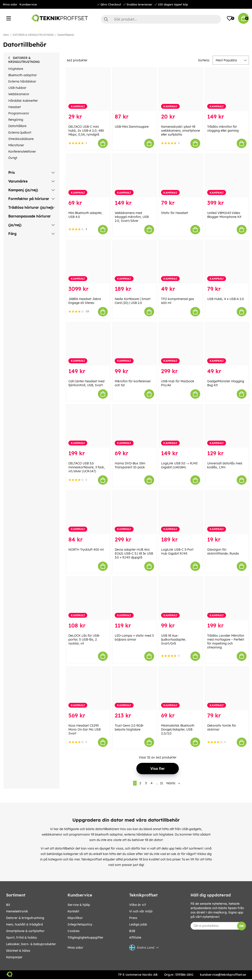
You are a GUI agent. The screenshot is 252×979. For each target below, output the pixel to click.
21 (161, 783)
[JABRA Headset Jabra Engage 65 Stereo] (88, 261)
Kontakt (73, 911)
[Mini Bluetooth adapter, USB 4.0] (88, 175)
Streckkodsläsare (21, 139)
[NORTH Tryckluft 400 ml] (88, 512)
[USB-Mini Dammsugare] (134, 89)
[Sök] (161, 19)
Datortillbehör (65, 34)
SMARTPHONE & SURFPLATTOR (25, 931)
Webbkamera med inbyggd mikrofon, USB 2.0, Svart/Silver (132, 217)
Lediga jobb (138, 924)
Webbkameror (18, 94)
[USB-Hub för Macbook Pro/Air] (181, 343)
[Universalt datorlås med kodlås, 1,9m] (227, 426)
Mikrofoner (16, 145)
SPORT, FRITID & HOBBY (21, 937)
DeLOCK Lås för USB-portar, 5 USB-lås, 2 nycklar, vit (84, 639)
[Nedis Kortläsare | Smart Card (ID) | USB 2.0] (134, 261)
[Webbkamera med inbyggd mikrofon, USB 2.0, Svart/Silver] (134, 175)
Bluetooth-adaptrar (22, 75)
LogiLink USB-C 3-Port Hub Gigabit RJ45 (177, 551)
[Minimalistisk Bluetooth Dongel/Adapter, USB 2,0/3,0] (181, 688)
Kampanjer (14, 957)
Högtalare (15, 69)
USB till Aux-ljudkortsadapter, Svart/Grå (173, 639)
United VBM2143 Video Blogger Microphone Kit (224, 215)
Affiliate (135, 937)
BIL (8, 905)
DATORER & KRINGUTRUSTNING (33, 34)
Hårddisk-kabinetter (23, 101)
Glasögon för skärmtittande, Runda (223, 551)
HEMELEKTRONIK (17, 911)
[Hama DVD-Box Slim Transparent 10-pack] (134, 426)
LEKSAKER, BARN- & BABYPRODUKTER (31, 944)
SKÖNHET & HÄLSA (18, 951)
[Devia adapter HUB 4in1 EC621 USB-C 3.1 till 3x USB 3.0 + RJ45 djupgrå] (134, 512)
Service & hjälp (79, 905)
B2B (132, 931)
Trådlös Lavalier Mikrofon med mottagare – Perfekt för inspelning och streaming (225, 641)
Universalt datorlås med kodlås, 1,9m (224, 465)
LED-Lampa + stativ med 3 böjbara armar (134, 637)
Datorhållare (17, 126)
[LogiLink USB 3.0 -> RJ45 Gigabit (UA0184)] (181, 426)
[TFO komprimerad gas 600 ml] (181, 261)
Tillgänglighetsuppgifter (85, 937)
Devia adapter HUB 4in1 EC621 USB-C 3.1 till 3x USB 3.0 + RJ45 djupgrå (134, 553)
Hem (6, 34)
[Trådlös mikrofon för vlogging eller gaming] (227, 89)
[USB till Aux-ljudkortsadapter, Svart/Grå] (181, 598)
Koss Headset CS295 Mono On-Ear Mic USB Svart (84, 729)
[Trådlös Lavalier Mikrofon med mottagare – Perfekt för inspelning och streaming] (227, 598)
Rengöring (15, 120)
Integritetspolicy (80, 924)
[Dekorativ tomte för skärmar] (227, 688)
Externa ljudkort (19, 132)
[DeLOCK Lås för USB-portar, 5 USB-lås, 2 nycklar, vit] (88, 598)
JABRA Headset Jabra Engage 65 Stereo (84, 301)
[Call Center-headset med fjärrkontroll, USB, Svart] (88, 343)
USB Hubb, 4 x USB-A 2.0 (225, 299)
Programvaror (18, 113)
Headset (14, 107)
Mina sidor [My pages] (75, 948)
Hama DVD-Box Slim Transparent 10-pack (130, 465)
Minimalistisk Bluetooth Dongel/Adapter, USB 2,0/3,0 (177, 729)
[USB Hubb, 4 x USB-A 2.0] (227, 261)
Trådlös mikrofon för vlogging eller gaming (223, 129)
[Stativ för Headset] (181, 175)
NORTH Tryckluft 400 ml (86, 550)
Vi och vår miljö (141, 911)
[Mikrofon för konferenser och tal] (134, 343)
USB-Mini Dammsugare (132, 127)
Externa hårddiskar (22, 81)
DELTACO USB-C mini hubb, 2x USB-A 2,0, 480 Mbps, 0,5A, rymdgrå (86, 130)
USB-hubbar (17, 88)
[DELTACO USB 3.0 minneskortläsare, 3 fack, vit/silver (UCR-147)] (88, 426)
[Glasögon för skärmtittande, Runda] (227, 512)
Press (133, 918)
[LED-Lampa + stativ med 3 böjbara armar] (134, 598)
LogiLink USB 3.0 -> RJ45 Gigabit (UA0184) (179, 465)
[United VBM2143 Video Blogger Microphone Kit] (227, 175)
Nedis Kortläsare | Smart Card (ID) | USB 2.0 (132, 301)
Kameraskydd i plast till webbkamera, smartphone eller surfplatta (180, 130)
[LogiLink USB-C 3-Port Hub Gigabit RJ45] (181, 512)
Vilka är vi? (137, 905)
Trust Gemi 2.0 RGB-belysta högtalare (129, 727)
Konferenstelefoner (22, 151)
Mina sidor (10, 4)
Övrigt (12, 158)
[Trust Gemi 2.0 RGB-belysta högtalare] (134, 688)
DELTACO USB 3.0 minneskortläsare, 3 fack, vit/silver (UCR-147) (86, 467)
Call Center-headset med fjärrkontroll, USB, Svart (86, 383)
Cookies (74, 931)
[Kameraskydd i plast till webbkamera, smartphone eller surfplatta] (181, 89)
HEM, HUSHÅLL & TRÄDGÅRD (24, 924)
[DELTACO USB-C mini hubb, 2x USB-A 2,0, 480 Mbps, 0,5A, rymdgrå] (88, 89)
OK (241, 926)
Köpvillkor (75, 918)
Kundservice (28, 4)
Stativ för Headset (174, 213)
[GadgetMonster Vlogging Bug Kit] (227, 343)
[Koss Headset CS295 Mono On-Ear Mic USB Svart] (88, 688)
